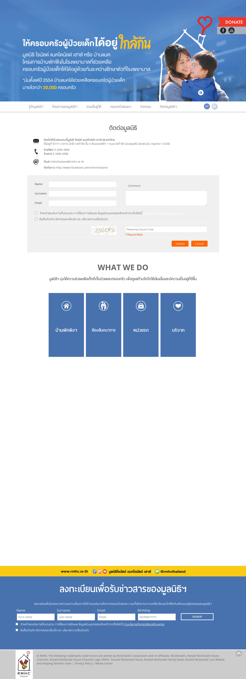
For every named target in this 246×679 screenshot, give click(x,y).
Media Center (104, 663)
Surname (41, 193)
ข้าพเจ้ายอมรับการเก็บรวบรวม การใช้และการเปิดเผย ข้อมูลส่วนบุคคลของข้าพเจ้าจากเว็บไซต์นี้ (109, 213)
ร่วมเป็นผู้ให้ (93, 107)
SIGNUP (197, 616)
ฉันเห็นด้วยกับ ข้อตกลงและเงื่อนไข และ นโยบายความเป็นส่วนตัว (71, 219)
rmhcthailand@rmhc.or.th (67, 161)
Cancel (199, 243)
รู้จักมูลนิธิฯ (36, 107)
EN (214, 106)
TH (206, 106)
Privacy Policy (83, 663)
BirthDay (144, 610)
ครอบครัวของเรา (120, 107)
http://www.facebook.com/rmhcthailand (81, 167)
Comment (134, 186)
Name (38, 184)
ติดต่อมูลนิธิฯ (168, 107)
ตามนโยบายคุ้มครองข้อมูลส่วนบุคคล (163, 213)
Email (38, 203)
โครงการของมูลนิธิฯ (64, 107)
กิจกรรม (145, 107)
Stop (201, 92)
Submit (180, 243)
